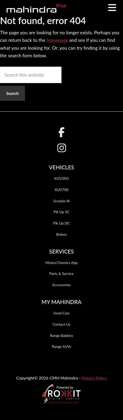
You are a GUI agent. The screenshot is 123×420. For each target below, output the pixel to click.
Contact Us (61, 324)
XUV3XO (61, 178)
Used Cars (61, 313)
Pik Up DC (61, 223)
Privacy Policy (94, 377)
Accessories (61, 285)
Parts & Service (61, 273)
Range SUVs (61, 346)
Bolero (61, 234)
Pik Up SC (62, 212)
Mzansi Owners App (61, 262)
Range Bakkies (61, 335)
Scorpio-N (61, 201)
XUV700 (61, 189)
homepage (57, 40)
